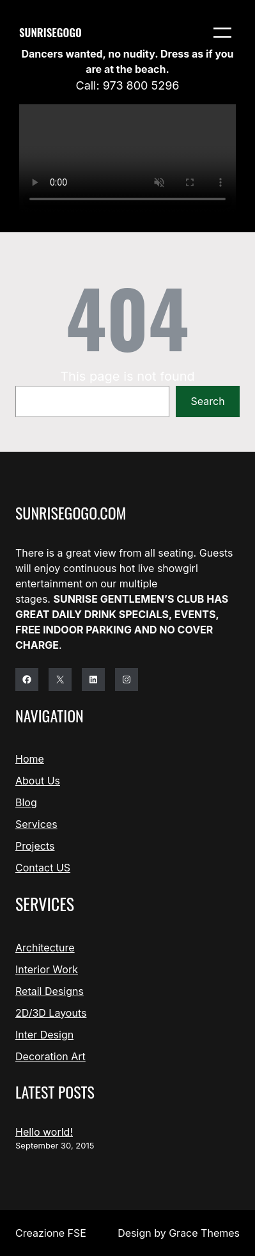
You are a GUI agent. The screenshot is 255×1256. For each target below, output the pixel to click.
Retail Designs (49, 991)
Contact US (42, 867)
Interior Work (46, 969)
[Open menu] (222, 32)
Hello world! (44, 1131)
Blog (26, 802)
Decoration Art (50, 1056)
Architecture (45, 947)
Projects (34, 845)
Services (36, 824)
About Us (37, 780)
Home (29, 758)
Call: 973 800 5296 (128, 85)
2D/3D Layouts (50, 1012)
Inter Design (44, 1034)
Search (208, 401)
